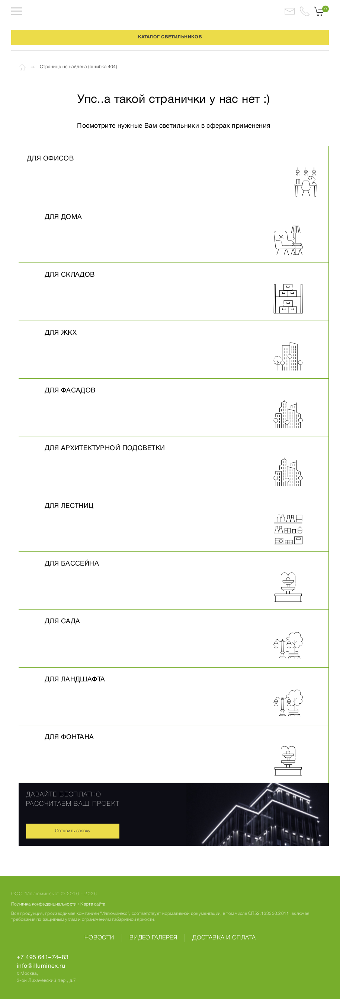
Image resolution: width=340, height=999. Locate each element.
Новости (99, 938)
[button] (16, 11)
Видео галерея (153, 938)
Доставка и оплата (224, 938)
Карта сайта (92, 904)
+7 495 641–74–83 (43, 957)
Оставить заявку (72, 831)
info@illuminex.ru (41, 966)
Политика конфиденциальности (44, 904)
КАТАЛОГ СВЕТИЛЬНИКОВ (170, 37)
